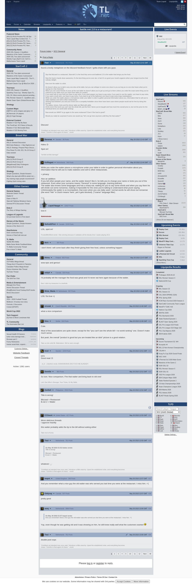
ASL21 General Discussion (16, 142)
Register (17, 1)
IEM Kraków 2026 (165, 334)
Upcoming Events (170, 225)
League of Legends (15, 215)
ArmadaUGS (162, 176)
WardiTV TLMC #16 (166, 307)
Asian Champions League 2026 (170, 387)
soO (176, 419)
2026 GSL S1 (163, 372)
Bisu (176, 425)
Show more (163, 139)
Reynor (160, 101)
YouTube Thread (12, 272)
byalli (159, 153)
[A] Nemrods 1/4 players (15, 113)
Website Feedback (21, 353)
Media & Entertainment (16, 283)
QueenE (161, 181)
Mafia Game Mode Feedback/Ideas (19, 244)
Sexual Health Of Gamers (16, 334)
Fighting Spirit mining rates (16, 181)
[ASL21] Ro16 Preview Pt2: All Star (19, 36)
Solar (162, 421)
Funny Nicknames (13, 342)
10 (35, 36)
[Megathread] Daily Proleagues (17, 164)
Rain (161, 425)
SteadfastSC (162, 42)
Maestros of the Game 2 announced (19, 54)
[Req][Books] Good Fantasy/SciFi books (21, 290)
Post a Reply (46, 57)
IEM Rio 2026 (164, 313)
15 (35, 56)
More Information (141, 581)
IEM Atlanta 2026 (165, 390)
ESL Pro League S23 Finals (168, 325)
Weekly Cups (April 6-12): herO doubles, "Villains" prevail (19, 59)
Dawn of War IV (12, 198)
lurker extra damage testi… (16, 337)
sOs (176, 417)
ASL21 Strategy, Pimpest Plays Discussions (21, 148)
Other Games (21, 186)
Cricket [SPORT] (12, 307)
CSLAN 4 (162, 351)
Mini (159, 116)
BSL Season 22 (164, 289)
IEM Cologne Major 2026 (168, 378)
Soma (160, 123)
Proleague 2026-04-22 (167, 275)
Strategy (10, 105)
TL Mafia (10, 239)
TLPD (170, 404)
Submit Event (180, 52)
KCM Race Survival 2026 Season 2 (171, 301)
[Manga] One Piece (13, 285)
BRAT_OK (161, 109)
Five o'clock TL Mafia (14, 249)
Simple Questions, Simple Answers (19, 173)
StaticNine (33, 336)
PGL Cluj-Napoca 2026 (167, 331)
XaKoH (160, 184)
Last (161, 431)
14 (35, 52)
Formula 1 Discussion (14, 304)
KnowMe (161, 178)
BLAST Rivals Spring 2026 (168, 396)
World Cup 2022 (13, 311)
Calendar (27, 24)
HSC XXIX (162, 357)
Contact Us (113, 577)
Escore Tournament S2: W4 (168, 342)
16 (35, 38)
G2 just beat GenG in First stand (18, 217)
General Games (13, 191)
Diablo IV (10, 196)
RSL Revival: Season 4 (167, 278)
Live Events (171, 29)
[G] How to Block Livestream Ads (18, 317)
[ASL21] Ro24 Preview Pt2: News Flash (19, 43)
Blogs (21, 329)
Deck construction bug (14, 232)
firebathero (161, 126)
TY (161, 417)
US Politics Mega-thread (15, 261)
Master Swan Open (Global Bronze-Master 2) (21, 100)
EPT (77, 24)
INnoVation (178, 421)
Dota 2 (9, 208)
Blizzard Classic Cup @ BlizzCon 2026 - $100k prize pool (21, 83)
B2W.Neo (161, 171)
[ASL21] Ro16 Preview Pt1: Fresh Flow (19, 41)
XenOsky (33, 344)
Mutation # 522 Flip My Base (17, 123)
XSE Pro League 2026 (167, 375)
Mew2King (161, 157)
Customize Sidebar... (21, 349)
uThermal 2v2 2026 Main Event (170, 360)
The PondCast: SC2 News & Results (20, 125)
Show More (161, 263)
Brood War (21, 135)
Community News (14, 50)
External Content (14, 120)
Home (8, 24)
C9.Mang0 (161, 196)
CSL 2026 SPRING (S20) (168, 295)
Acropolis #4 (163, 345)
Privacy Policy (90, 577)
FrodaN (160, 168)
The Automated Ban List (15, 324)
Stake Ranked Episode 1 (167, 319)
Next (145, 58)
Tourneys (11, 88)
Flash (162, 427)
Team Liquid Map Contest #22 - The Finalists (19, 39)
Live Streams (171, 94)
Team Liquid (161, 1)
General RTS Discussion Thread (18, 204)
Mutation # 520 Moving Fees (17, 130)
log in (90, 563)
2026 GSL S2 (163, 366)
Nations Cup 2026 (165, 310)
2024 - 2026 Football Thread (17, 299)
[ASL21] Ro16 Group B (15, 167)
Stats (162, 423)
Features (60, 24)
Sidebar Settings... (171, 434)
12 (139, 58)
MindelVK (161, 161)
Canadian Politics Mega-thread (17, 267)
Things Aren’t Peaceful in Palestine (19, 264)
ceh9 (159, 173)
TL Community (13, 322)
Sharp (177, 431)
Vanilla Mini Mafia (13, 242)
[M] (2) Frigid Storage (14, 116)
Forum (17, 24)
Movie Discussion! (13, 293)
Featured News (13, 34)
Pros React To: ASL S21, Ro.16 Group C (21, 150)
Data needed (11, 153)
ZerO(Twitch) (162, 194)
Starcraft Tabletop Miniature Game (19, 201)
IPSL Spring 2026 (165, 298)
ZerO (159, 121)
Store (70, 24)
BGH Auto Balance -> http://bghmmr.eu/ (21, 145)
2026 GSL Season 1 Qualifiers (17, 52)
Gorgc (160, 143)
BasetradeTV (164, 208)
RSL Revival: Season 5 (167, 369)
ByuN (162, 416)
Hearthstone (12, 230)
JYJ (159, 134)
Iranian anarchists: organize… (17, 344)
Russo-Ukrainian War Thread (17, 269)
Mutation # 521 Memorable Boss (18, 128)
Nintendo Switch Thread (15, 193)
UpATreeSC (162, 106)
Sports (9, 297)
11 (135, 58)
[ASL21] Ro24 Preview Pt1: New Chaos (19, 45)
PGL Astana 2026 (165, 393)
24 (35, 61)
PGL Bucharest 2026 (166, 316)
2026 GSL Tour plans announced (18, 57)
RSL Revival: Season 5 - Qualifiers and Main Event (21, 98)
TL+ (84, 24)
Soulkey (161, 131)
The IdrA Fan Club (13, 278)
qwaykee (33, 339)
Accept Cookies (124, 581)
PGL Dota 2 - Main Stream (169, 203)
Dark (161, 419)
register (100, 563)
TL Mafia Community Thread (17, 247)
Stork (160, 118)
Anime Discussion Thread (16, 287)
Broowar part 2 (12, 339)
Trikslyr (160, 191)
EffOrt (160, 113)
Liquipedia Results (171, 266)
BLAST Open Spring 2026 (168, 322)
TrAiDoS (33, 334)
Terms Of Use (102, 577)
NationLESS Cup (165, 281)
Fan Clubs (11, 276)
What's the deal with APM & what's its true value (21, 176)
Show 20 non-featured (165, 220)
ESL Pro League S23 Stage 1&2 (170, 328)
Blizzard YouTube (166, 212)
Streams (37, 24)
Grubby (160, 166)
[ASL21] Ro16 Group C (15, 159)
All (150, 58)
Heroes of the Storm (15, 221)
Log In (8, 1)
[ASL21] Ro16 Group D (15, 162)
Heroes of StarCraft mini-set (16, 235)
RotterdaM (161, 189)
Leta (159, 129)
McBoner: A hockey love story (17, 302)
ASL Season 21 (164, 292)
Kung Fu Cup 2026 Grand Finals (170, 354)
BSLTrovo (163, 216)
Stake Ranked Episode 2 (167, 381)
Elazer (177, 423)
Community (21, 254)
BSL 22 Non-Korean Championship (171, 348)
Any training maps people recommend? (20, 179)
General (10, 71)
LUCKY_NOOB (32, 342)
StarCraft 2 (21, 66)
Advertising (79, 577)
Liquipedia (173, 1)
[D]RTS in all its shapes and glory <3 (19, 111)
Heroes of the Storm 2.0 (15, 226)
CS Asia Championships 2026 (169, 384)
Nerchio (177, 416)
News (21, 29)
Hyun (160, 136)
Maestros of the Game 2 (167, 363)
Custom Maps (12, 109)
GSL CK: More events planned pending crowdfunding (21, 95)
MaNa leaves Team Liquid (16, 61)
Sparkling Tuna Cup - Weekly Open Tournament (21, 93)
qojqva (160, 146)
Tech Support (12, 315)
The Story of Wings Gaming (16, 210)
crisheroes (161, 186)
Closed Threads (21, 357)
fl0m (159, 150)
